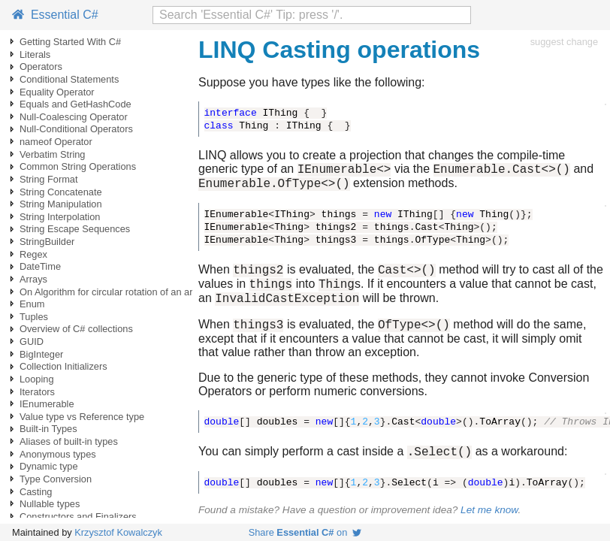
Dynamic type (49, 466)
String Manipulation (61, 204)
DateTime (40, 266)
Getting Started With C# (70, 41)
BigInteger (41, 354)
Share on (305, 532)
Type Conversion (56, 479)
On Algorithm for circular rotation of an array (113, 292)
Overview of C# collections (76, 328)
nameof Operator (56, 141)
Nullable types (50, 503)
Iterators (37, 391)
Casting (36, 491)
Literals (35, 54)
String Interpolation (60, 216)
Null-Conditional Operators (76, 128)
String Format (49, 179)
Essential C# (55, 14)
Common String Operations (78, 166)
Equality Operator (57, 92)
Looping (37, 379)
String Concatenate (61, 192)
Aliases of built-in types (69, 441)
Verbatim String (53, 154)
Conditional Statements (69, 79)
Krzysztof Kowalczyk (118, 532)
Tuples (34, 316)
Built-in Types (48, 428)
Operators (41, 66)
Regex (33, 254)
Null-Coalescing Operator (74, 116)
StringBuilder (47, 241)
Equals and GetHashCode (75, 104)
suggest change (564, 41)
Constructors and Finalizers (78, 516)
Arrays (33, 279)
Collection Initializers (63, 366)
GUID (32, 341)
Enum (32, 304)
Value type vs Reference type (82, 416)
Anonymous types (58, 454)
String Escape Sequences (75, 228)
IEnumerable (47, 404)
